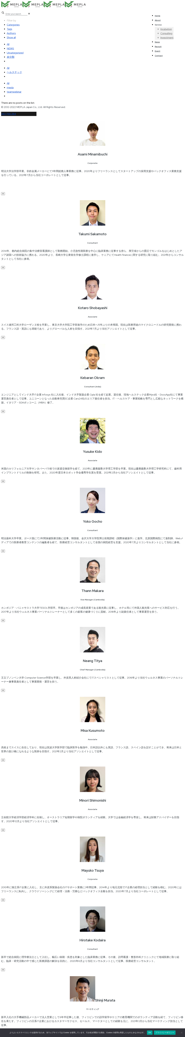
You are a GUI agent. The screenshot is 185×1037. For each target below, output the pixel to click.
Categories (13, 24)
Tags (9, 29)
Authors (11, 33)
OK (149, 1032)
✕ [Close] (3, 194)
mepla (10, 87)
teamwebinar (14, 91)
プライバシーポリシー (164, 1032)
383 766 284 (8, 113)
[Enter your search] (16, 13)
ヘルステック (14, 72)
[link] (29, 13)
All (8, 44)
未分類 (10, 57)
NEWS (10, 48)
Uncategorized (15, 52)
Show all (11, 37)
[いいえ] (181, 1032)
